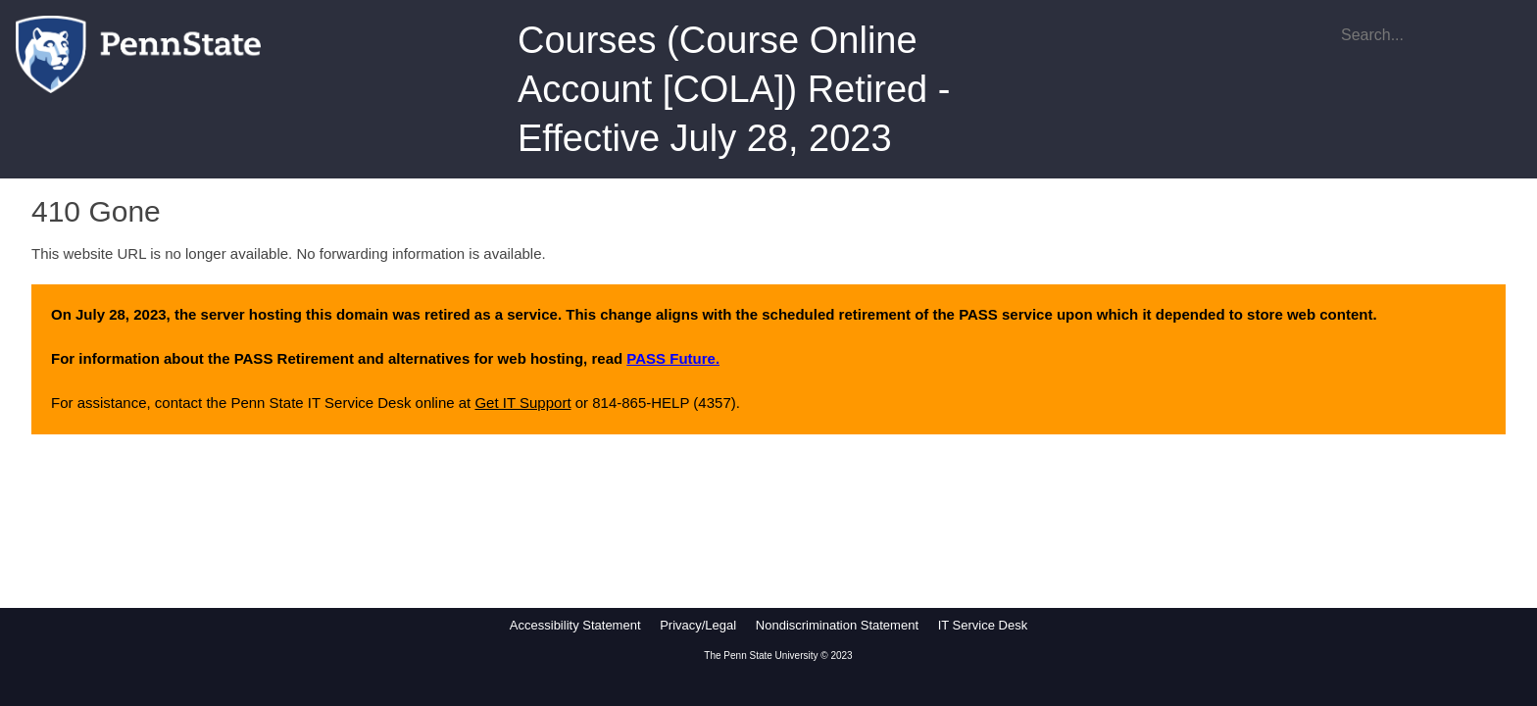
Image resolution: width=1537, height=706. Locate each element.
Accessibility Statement (575, 625)
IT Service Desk (983, 625)
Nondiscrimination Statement (837, 625)
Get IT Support (522, 402)
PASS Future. (672, 358)
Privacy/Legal (698, 625)
